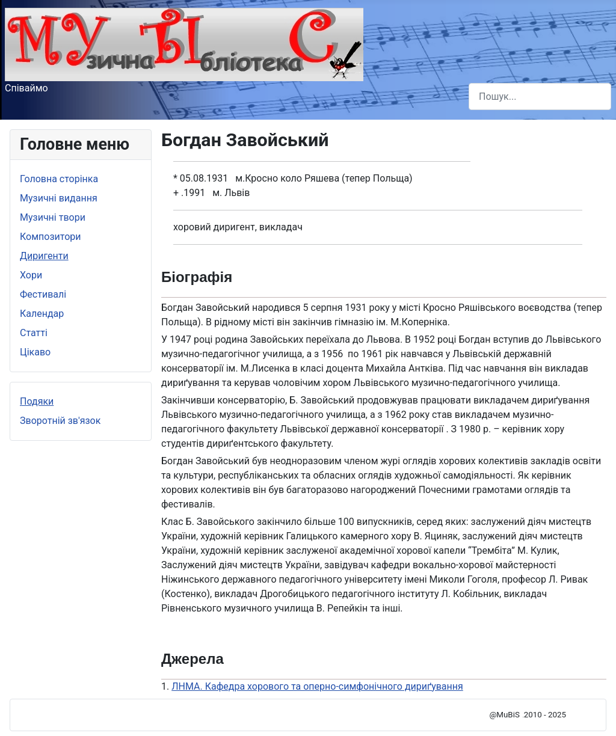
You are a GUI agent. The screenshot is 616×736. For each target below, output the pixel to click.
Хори (31, 275)
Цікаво (35, 352)
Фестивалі (43, 294)
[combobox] (540, 96)
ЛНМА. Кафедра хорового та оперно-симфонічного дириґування (317, 686)
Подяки (37, 401)
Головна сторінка (59, 179)
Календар (42, 313)
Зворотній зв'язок (60, 420)
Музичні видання (58, 198)
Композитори (50, 236)
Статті (34, 333)
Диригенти (44, 256)
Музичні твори (52, 217)
